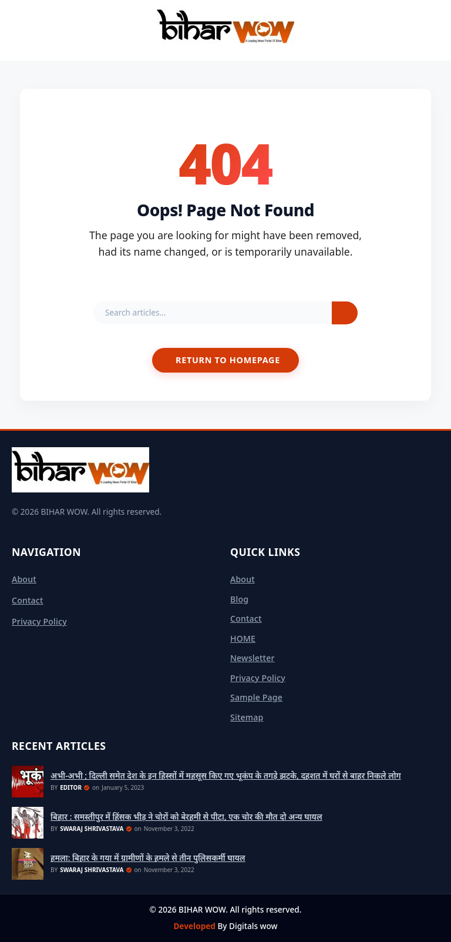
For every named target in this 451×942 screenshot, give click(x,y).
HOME (242, 638)
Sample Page (256, 697)
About (24, 579)
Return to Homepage (228, 360)
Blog (239, 599)
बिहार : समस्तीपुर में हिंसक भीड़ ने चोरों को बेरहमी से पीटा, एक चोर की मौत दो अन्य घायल (186, 817)
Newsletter (252, 657)
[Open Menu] (14, 30)
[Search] (345, 313)
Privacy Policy (39, 621)
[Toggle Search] (437, 30)
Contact (27, 600)
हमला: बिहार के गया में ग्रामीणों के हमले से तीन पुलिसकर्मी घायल (148, 858)
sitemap (247, 717)
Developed (195, 925)
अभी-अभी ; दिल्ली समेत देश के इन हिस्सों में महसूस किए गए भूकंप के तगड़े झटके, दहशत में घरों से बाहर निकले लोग (226, 775)
